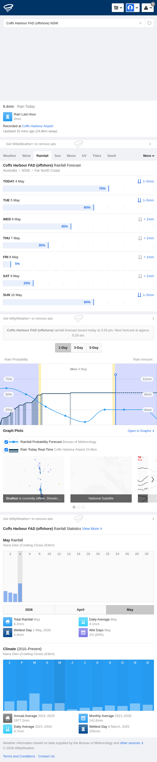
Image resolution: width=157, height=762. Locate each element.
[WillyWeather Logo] (11, 7)
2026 (29, 610)
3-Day (78, 348)
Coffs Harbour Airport (37, 126)
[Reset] (140, 23)
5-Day (93, 348)
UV (84, 156)
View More (90, 529)
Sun (58, 156)
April (80, 610)
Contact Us (46, 756)
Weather (9, 156)
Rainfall (43, 156)
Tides (97, 156)
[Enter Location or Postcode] (78, 23)
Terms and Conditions (19, 756)
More (147, 156)
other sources (130, 743)
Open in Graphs (139, 431)
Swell (111, 156)
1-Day (62, 348)
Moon (71, 156)
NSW (25, 170)
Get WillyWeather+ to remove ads (31, 144)
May (130, 610)
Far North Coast (47, 170)
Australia (10, 170)
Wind (26, 156)
